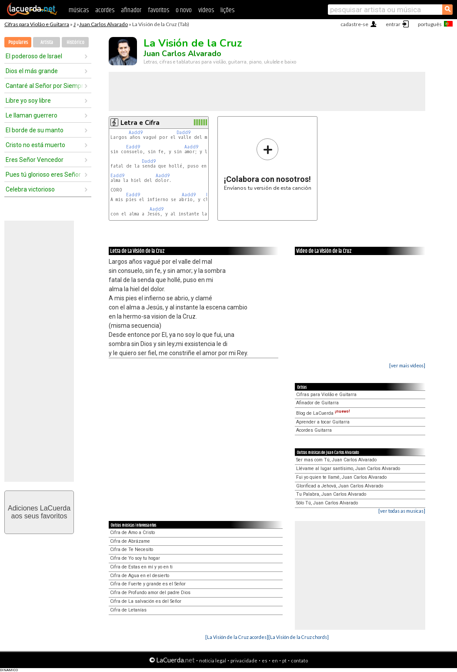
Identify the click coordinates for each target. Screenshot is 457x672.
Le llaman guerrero (31, 115)
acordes (104, 10)
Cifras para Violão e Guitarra (36, 24)
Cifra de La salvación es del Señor (145, 601)
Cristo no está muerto (35, 144)
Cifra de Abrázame (130, 541)
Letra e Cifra (140, 122)
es (264, 660)
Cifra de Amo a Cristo (132, 532)
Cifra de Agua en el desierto (139, 575)
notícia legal (212, 660)
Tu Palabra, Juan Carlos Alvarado (331, 494)
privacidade (243, 660)
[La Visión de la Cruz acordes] (236, 637)
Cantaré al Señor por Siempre (45, 85)
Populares (18, 42)
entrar (393, 24)
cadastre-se (354, 24)
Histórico (75, 42)
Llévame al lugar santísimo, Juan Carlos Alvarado (348, 468)
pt (284, 660)
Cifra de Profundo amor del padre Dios (150, 592)
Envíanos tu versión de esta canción (267, 164)
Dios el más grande (32, 70)
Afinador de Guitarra (317, 403)
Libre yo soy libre (28, 100)
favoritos (158, 10)
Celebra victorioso (30, 189)
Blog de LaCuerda (323, 413)
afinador (131, 10)
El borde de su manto (34, 130)
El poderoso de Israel (34, 56)
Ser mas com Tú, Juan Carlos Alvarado (336, 460)
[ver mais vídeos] (407, 365)
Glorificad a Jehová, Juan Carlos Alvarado (339, 486)
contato (299, 660)
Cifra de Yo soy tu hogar (135, 558)
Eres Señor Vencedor (34, 159)
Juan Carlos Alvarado (103, 24)
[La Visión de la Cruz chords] (298, 637)
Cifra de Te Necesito (131, 549)
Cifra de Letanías (128, 610)
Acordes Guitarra (314, 430)
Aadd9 (136, 132)
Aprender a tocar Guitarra (323, 422)
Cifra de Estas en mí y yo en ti (141, 567)
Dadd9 (183, 132)
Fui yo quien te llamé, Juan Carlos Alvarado (341, 477)
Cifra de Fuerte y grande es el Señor (148, 584)
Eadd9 (133, 147)
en (275, 660)
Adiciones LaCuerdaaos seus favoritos (39, 512)
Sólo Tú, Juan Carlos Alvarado (327, 503)
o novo (184, 10)
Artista (46, 42)
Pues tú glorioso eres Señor (43, 174)
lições (227, 10)
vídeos (206, 10)
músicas (79, 10)
